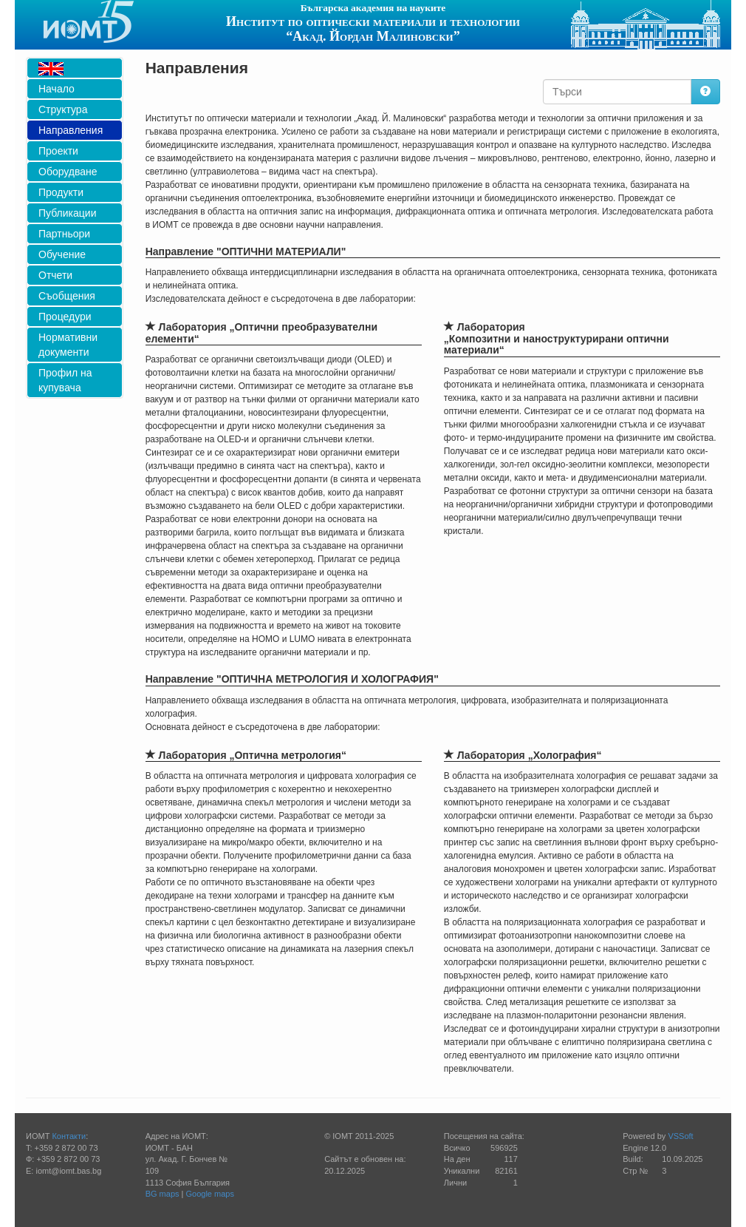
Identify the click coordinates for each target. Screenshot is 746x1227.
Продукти (60, 192)
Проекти (58, 151)
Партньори (64, 234)
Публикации (67, 213)
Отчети (55, 275)
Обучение (62, 254)
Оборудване (67, 172)
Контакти (69, 1136)
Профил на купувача (65, 380)
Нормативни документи (67, 344)
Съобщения (66, 296)
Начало (56, 89)
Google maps (210, 1193)
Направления (70, 130)
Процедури (65, 316)
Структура (62, 109)
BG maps (162, 1193)
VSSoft (680, 1136)
